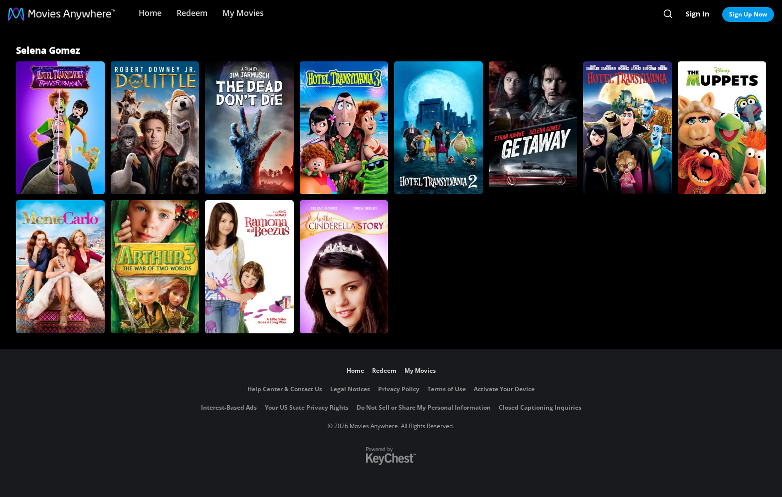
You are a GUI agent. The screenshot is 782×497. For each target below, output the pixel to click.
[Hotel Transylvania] (627, 127)
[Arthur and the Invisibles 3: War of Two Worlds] (155, 266)
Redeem (192, 12)
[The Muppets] (722, 127)
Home (150, 12)
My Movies (243, 12)
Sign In (697, 13)
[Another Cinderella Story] (344, 266)
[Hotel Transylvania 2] (438, 127)
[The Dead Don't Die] (249, 127)
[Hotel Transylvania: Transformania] (60, 127)
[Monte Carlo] (60, 266)
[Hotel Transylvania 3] (344, 127)
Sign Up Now (748, 14)
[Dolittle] (155, 127)
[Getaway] (533, 127)
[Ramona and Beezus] (249, 266)
